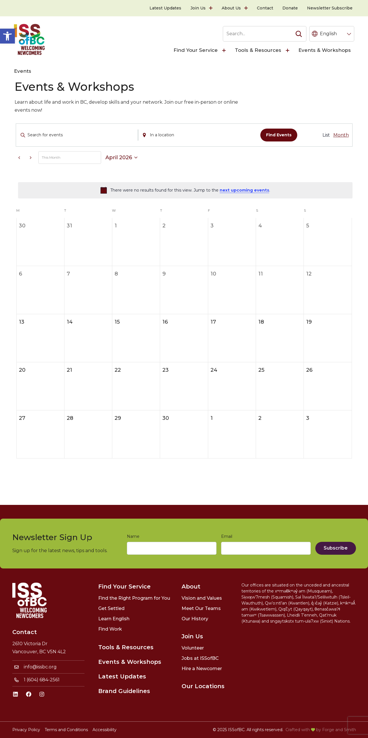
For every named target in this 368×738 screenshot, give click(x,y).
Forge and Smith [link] (339, 729)
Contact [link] (265, 8)
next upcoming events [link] (244, 190)
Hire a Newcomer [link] (202, 668)
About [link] (191, 586)
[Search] (299, 34)
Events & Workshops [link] (324, 50)
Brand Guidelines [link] (124, 691)
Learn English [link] (113, 618)
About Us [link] (231, 8)
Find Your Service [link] (196, 50)
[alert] (185, 190)
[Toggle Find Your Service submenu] (224, 50)
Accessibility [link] (105, 729)
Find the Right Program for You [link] (134, 598)
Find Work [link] (110, 629)
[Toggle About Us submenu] (246, 8)
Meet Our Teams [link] (201, 608)
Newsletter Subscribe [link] (330, 8)
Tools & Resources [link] (258, 50)
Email (228, 537)
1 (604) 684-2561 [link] (42, 679)
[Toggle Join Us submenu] (211, 8)
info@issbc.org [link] (40, 667)
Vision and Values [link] (202, 598)
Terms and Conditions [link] (66, 729)
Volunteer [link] (193, 648)
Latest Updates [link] (165, 8)
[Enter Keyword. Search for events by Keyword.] (77, 135)
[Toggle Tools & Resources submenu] (288, 50)
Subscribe (336, 548)
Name (134, 537)
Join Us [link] (198, 8)
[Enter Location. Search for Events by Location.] (199, 135)
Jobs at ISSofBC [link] (200, 658)
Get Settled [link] (111, 608)
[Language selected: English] (331, 34)
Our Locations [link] (203, 686)
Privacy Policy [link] (26, 729)
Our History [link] (195, 618)
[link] (7, 36)
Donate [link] (290, 8)
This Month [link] (51, 157)
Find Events (279, 134)
